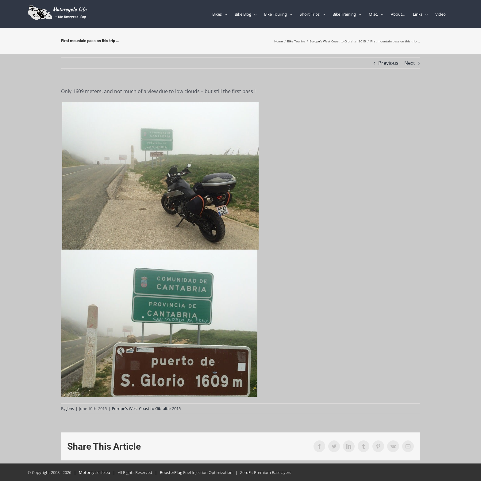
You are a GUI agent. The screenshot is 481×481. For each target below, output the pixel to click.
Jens (70, 408)
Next (409, 63)
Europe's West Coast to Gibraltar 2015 (146, 408)
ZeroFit (246, 472)
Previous (388, 63)
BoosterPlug (171, 472)
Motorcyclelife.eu (94, 472)
